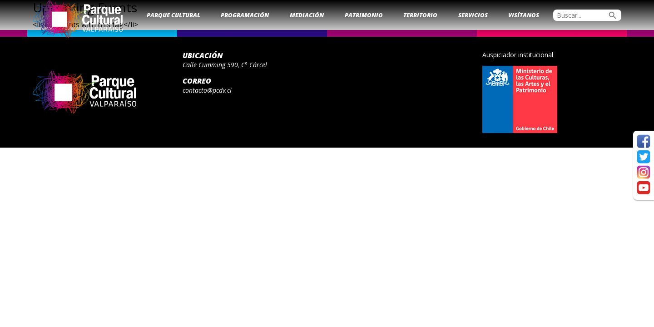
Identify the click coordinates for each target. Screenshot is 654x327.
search (613, 15)
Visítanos (523, 15)
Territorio (420, 15)
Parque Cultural (173, 15)
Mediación (307, 15)
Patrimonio (364, 15)
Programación (245, 15)
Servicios (473, 15)
